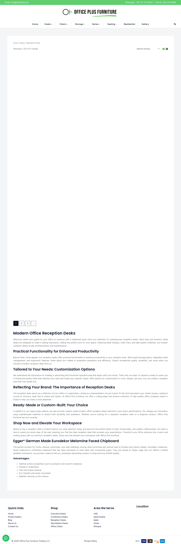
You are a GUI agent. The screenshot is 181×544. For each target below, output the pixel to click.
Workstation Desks (59, 523)
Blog (10, 520)
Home (15, 43)
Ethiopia (97, 526)
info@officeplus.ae (19, 2)
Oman (96, 523)
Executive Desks (58, 514)
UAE (96, 514)
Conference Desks (59, 517)
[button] (53, 24)
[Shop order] (147, 48)
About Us (12, 523)
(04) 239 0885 (169, 2)
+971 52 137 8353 (144, 2)
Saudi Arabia (99, 517)
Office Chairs (57, 526)
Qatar (96, 520)
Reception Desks (58, 520)
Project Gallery (15, 517)
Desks (22, 43)
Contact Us (13, 526)
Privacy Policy (90, 541)
